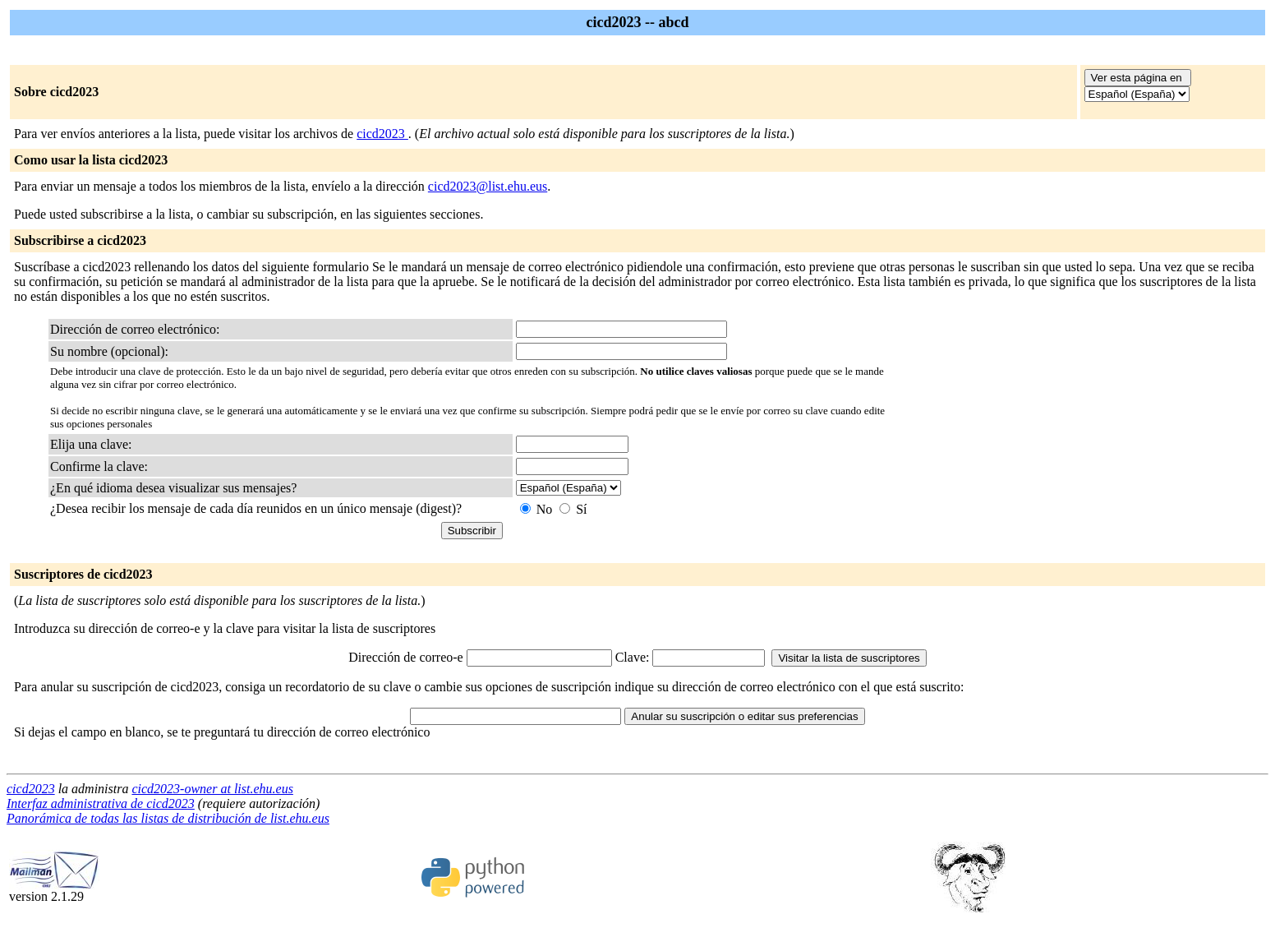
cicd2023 (382, 134)
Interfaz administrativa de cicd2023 (101, 803)
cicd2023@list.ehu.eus (487, 186)
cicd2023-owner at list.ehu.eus (211, 789)
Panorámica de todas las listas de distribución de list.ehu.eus (168, 818)
